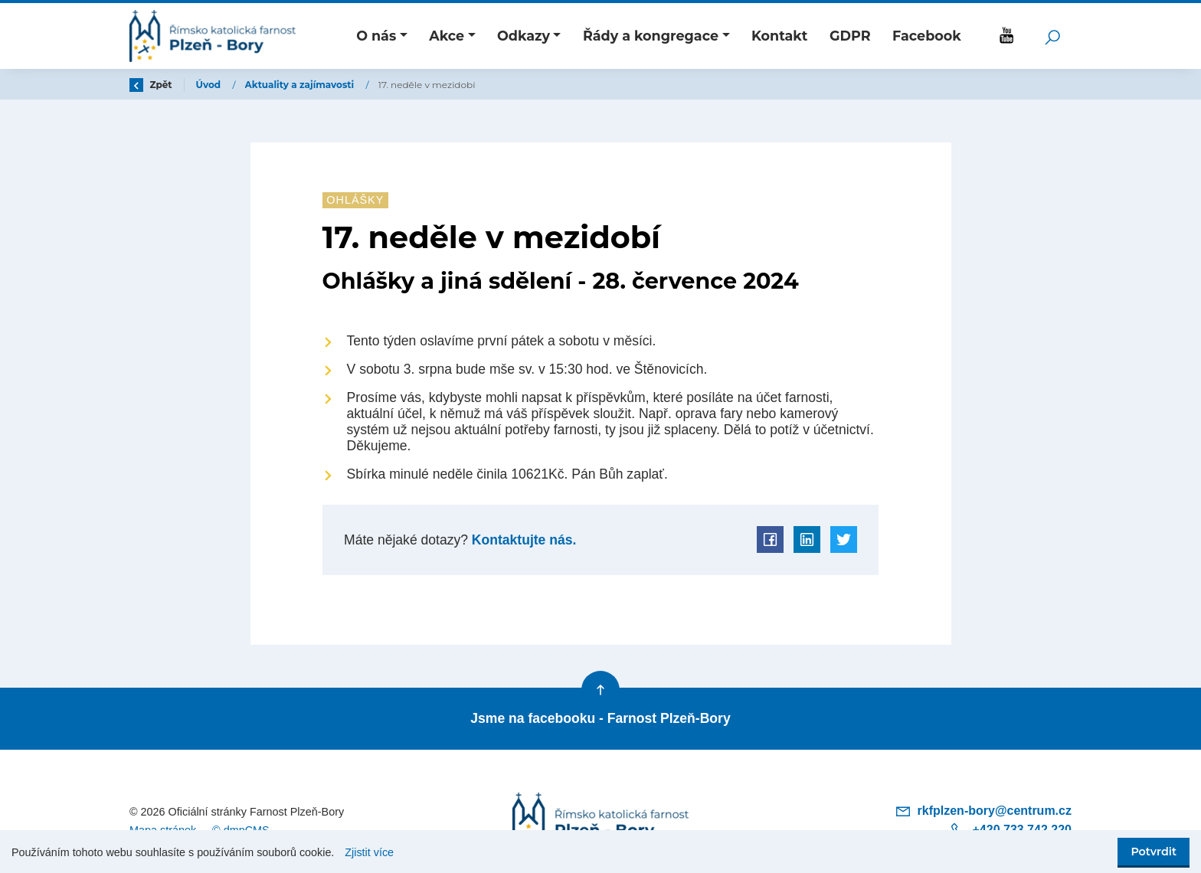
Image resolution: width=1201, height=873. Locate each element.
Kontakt (779, 36)
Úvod (210, 84)
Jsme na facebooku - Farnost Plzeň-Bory (600, 718)
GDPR (850, 36)
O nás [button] (376, 36)
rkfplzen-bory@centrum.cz (983, 810)
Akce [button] (446, 36)
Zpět (150, 84)
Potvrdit (1153, 851)
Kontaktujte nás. (522, 540)
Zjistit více (369, 852)
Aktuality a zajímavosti (301, 84)
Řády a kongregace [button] (650, 36)
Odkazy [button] (523, 36)
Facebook (926, 36)
